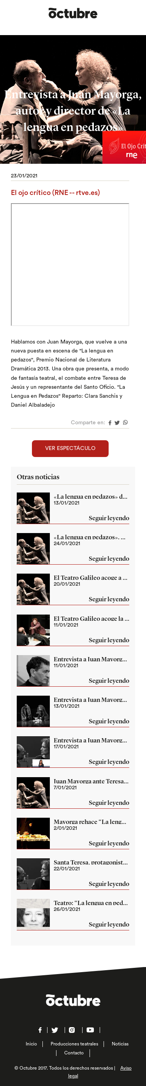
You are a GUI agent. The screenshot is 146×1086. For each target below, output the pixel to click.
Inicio (31, 1044)
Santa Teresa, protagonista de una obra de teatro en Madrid (91, 862)
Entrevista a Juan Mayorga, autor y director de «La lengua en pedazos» (91, 659)
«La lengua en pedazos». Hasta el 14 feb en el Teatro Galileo (91, 537)
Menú (132, 12)
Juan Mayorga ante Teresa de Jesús (91, 781)
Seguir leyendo (109, 519)
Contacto (74, 1053)
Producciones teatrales (74, 1044)
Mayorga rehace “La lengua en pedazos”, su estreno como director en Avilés (91, 821)
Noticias (120, 1044)
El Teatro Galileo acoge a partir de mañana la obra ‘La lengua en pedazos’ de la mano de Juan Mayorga (91, 577)
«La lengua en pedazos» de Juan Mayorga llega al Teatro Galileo (91, 496)
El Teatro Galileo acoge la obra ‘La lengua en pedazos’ (91, 618)
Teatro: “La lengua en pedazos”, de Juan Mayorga (91, 902)
